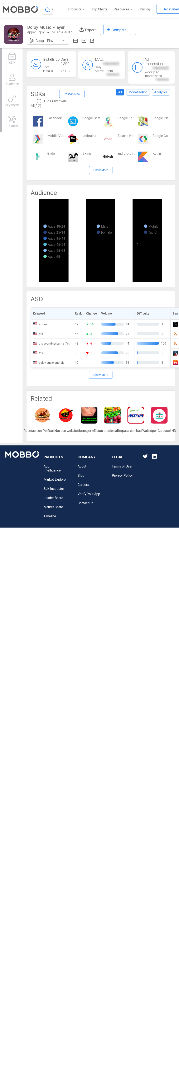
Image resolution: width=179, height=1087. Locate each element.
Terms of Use (122, 466)
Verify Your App (89, 494)
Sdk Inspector (54, 489)
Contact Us (85, 503)
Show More (100, 170)
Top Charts (99, 9)
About (82, 466)
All (120, 92)
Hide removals (52, 101)
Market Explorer (55, 479)
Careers (83, 485)
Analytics (161, 92)
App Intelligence (52, 468)
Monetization (138, 92)
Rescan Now (72, 94)
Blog (81, 476)
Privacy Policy (122, 476)
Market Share (53, 507)
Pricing (145, 9)
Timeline (50, 516)
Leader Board (53, 498)
